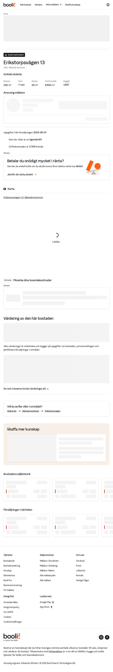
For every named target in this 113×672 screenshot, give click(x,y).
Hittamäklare (55, 651)
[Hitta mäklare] (54, 4)
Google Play (47, 602)
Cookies (7, 617)
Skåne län (11, 411)
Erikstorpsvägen (52, 411)
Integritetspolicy (11, 607)
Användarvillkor (11, 602)
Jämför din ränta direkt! (21, 174)
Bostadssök (9, 561)
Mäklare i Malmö (47, 570)
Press (78, 565)
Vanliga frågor (82, 580)
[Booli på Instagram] (101, 637)
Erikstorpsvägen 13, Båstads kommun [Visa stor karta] (23, 197)
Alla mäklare (45, 580)
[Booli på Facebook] (107, 637)
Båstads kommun (30, 411)
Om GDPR (8, 612)
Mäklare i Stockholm (49, 561)
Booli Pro (8, 580)
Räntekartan (9, 575)
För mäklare (9, 590)
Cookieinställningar (13, 621)
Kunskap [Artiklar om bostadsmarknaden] (7, 570)
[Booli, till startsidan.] (9, 5)
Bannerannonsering (13, 585)
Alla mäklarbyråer (48, 575)
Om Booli (80, 561)
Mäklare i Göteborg (48, 565)
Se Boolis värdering (13, 74)
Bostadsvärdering (12, 565)
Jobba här (80, 570)
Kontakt (79, 575)
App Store (46, 607)
